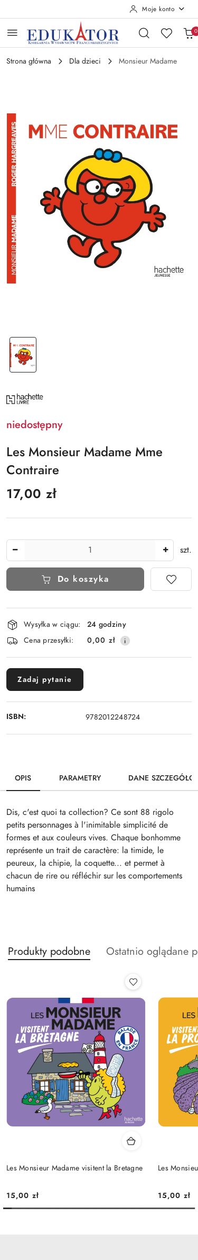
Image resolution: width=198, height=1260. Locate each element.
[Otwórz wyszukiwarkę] (144, 33)
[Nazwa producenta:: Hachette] (24, 398)
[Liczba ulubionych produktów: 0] (166, 33)
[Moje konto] (157, 9)
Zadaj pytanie (44, 680)
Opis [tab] (23, 778)
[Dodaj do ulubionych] (171, 579)
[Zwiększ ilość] (165, 550)
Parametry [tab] (80, 778)
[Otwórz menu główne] (12, 32)
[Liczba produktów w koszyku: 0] (188, 33)
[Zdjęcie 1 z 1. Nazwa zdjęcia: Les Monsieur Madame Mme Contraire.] (23, 354)
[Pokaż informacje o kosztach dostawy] (125, 640)
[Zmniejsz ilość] (15, 550)
